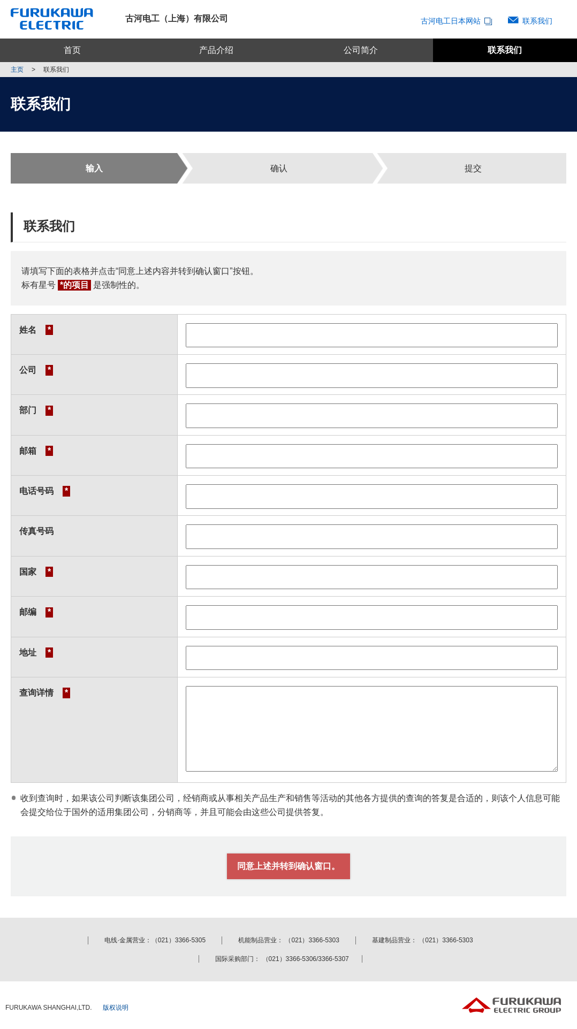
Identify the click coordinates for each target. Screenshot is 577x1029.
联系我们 (537, 21)
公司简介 (361, 50)
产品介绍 (216, 50)
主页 (17, 69)
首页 (72, 50)
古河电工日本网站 (458, 21)
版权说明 (115, 1007)
